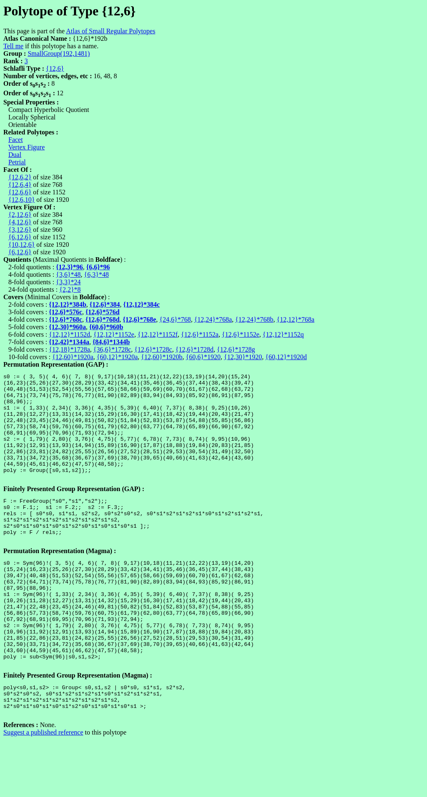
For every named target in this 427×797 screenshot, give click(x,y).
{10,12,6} (21, 244)
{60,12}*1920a (117, 356)
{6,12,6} (19, 237)
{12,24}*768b (254, 319)
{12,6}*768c (65, 319)
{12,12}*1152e (113, 334)
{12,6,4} (19, 184)
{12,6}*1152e (240, 334)
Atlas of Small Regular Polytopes (110, 31)
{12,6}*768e (139, 319)
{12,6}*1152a (200, 334)
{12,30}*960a (67, 326)
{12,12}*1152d (69, 334)
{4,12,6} (19, 222)
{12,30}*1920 (243, 356)
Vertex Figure (26, 147)
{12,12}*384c (141, 304)
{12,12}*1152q (283, 334)
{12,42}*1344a (69, 341)
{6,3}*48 (96, 274)
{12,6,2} (19, 177)
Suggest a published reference (43, 789)
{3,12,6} (19, 229)
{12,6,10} (21, 199)
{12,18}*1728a (69, 349)
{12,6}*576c (65, 311)
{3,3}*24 (68, 282)
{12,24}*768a (213, 319)
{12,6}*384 (105, 304)
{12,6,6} (19, 192)
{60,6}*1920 (203, 356)
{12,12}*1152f (158, 334)
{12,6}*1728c (153, 349)
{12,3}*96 (69, 267)
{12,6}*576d (102, 311)
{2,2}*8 (69, 289)
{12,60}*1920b (161, 356)
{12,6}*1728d (195, 349)
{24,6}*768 (175, 319)
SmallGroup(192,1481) (59, 53)
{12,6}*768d (102, 319)
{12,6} (55, 68)
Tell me (13, 46)
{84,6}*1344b (111, 341)
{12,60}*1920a (72, 356)
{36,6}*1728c (112, 349)
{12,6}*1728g (236, 349)
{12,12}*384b (67, 304)
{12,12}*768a (295, 319)
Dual (14, 154)
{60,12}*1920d (285, 356)
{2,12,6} (19, 214)
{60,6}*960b (106, 326)
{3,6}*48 (68, 274)
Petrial (17, 162)
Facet (15, 139)
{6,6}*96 (98, 267)
